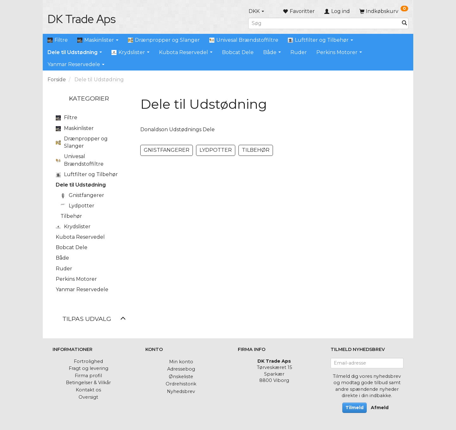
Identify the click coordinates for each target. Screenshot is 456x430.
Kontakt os (88, 390)
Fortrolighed (88, 361)
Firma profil (88, 375)
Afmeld (380, 407)
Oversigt (88, 397)
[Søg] (404, 23)
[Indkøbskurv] (384, 11)
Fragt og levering (88, 368)
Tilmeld (354, 407)
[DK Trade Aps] (82, 19)
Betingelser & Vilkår (88, 382)
